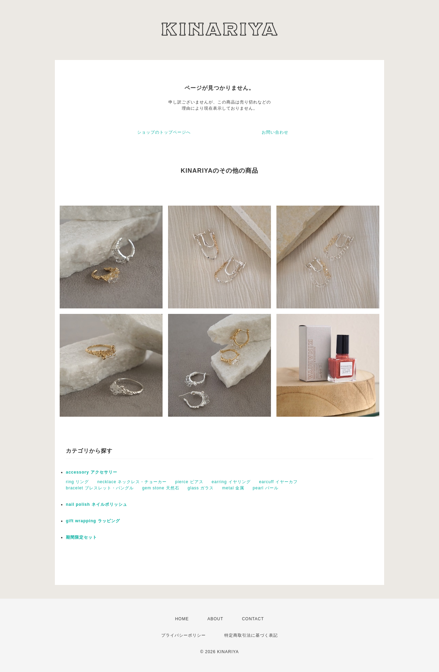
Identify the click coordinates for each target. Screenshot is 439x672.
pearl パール (265, 488)
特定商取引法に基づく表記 (251, 635)
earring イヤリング (231, 481)
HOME (182, 618)
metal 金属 (233, 488)
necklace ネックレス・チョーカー (132, 481)
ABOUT (215, 618)
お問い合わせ (275, 132)
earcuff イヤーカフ (278, 481)
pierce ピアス (189, 481)
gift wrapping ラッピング (93, 520)
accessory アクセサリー (91, 472)
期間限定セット (81, 537)
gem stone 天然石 (160, 488)
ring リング (77, 481)
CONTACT (253, 618)
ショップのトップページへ (164, 132)
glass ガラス (201, 488)
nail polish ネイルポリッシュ (96, 504)
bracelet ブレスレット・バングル (100, 488)
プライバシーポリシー (183, 635)
